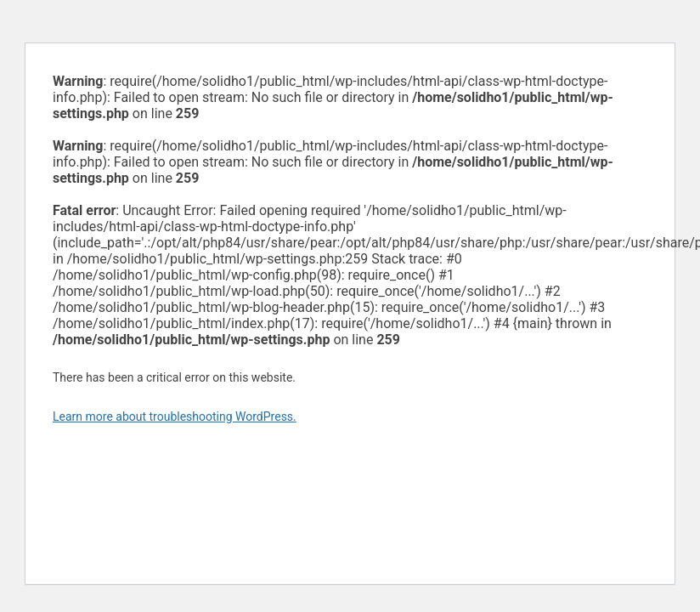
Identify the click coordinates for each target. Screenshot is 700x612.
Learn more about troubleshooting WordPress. (174, 416)
